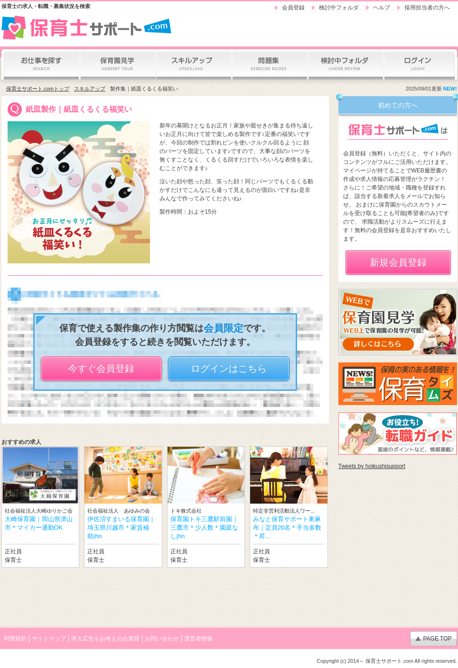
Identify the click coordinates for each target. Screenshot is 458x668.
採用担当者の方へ (427, 7)
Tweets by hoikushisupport (371, 466)
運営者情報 (198, 638)
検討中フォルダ (339, 7)
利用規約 (15, 638)
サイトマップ (49, 638)
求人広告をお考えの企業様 (105, 638)
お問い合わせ (162, 638)
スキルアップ (89, 88)
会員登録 (293, 7)
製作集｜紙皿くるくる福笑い (144, 88)
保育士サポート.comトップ (37, 88)
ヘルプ (381, 7)
